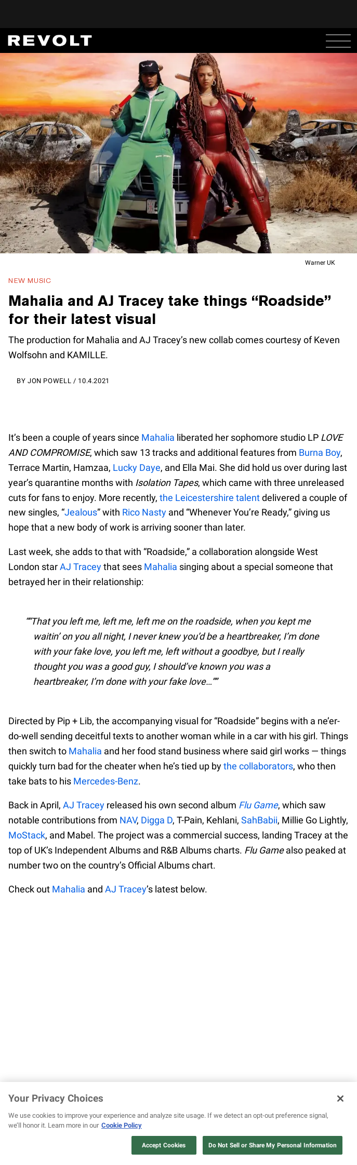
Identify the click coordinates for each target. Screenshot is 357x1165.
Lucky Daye (137, 467)
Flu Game (258, 805)
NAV (128, 820)
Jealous (80, 512)
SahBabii (259, 820)
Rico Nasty (144, 512)
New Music (29, 280)
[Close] (340, 1098)
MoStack (26, 835)
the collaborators (258, 766)
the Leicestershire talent (210, 497)
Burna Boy (319, 452)
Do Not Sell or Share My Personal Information (272, 1145)
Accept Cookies (164, 1145)
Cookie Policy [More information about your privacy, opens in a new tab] (121, 1125)
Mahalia (158, 437)
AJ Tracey (80, 566)
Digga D (157, 820)
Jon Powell (49, 381)
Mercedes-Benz (105, 781)
